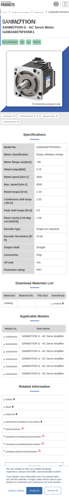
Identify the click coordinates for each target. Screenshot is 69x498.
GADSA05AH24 (15, 353)
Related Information (40, 123)
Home (6, 12)
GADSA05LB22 (15, 368)
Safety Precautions (17, 431)
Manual (10, 409)
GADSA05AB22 (15, 345)
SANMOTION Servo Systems (28, 12)
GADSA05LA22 (15, 360)
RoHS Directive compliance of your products (33, 424)
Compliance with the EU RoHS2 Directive (31, 454)
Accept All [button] (34, 490)
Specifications (10, 116)
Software (11, 401)
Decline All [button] (53, 490)
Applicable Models (13, 123)
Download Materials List (38, 116)
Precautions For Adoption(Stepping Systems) (33, 446)
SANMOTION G (55, 12)
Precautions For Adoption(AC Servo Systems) (34, 439)
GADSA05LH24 (15, 375)
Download (60, 305)
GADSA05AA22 (15, 338)
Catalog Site (13, 416)
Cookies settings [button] (16, 490)
